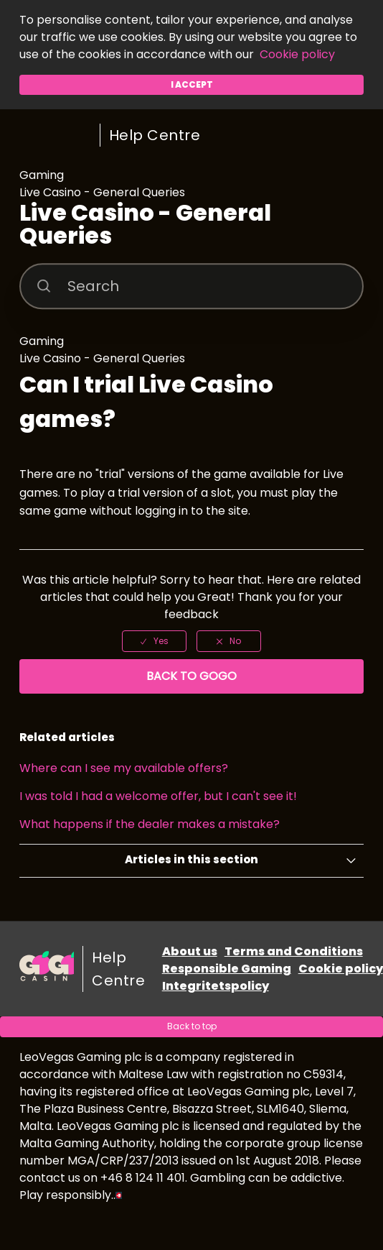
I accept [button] (192, 84)
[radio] (154, 641)
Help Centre (155, 135)
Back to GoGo (191, 676)
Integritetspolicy (215, 986)
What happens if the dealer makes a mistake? (149, 824)
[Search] (191, 286)
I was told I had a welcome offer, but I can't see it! (158, 796)
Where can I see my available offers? (123, 768)
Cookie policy (297, 54)
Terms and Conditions (293, 951)
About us (189, 951)
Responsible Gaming (226, 968)
